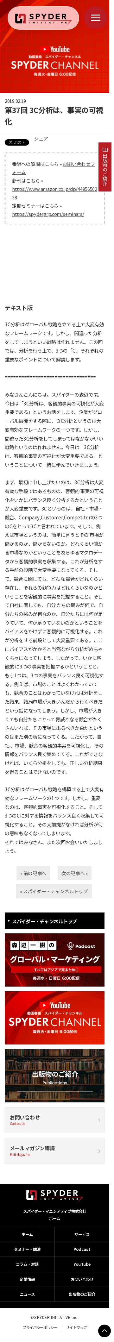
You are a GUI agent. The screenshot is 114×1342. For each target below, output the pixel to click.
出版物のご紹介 (105, 169)
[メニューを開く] (95, 17)
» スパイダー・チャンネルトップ (54, 891)
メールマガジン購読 (54, 1150)
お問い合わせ (54, 1119)
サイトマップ (76, 1327)
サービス (82, 1234)
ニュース (27, 1294)
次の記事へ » (74, 873)
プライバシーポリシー (39, 1327)
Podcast (82, 1249)
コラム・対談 (27, 1264)
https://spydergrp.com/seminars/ (48, 213)
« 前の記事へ (33, 873)
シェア (41, 138)
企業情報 (27, 1279)
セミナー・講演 (27, 1249)
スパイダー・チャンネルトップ (44, 921)
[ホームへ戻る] (43, 20)
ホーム (54, 1218)
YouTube (82, 1264)
